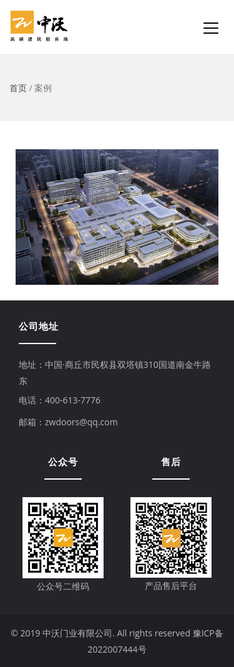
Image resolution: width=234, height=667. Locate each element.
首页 (18, 88)
